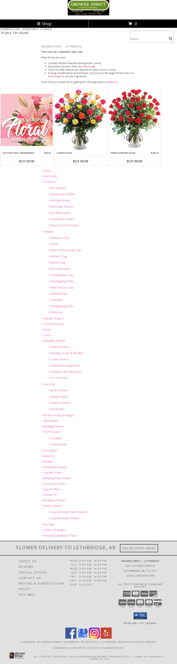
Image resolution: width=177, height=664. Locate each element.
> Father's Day (57, 262)
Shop (44, 23)
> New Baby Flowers (60, 206)
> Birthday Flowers (59, 200)
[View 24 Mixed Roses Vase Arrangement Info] (80, 119)
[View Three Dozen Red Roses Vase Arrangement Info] (134, 119)
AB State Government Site (106, 647)
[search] (170, 39)
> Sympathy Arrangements (64, 365)
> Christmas (55, 312)
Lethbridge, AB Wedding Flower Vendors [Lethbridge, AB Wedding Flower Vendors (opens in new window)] (129, 641)
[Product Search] (148, 39)
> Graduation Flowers (61, 219)
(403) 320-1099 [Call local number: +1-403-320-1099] (144, 575)
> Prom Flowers (50, 432)
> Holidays (47, 231)
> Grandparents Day (60, 275)
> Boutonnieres (57, 444)
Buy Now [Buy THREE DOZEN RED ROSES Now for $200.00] (134, 161)
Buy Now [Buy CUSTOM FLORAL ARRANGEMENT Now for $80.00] (26, 161)
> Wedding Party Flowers (56, 478)
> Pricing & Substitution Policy (59, 535)
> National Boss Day (60, 287)
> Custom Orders (51, 473)
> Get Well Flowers (59, 213)
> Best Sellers (49, 176)
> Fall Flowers (56, 409)
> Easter (53, 244)
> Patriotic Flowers (52, 318)
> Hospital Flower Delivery (64, 518)
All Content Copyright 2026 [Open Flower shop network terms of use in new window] (54, 656)
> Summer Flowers (59, 403)
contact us (112, 82)
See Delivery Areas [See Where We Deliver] (139, 548)
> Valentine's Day (58, 238)
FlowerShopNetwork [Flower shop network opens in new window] (91, 656)
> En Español (49, 450)
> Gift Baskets (49, 421)
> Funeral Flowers (59, 347)
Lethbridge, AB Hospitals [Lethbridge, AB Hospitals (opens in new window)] (81, 641)
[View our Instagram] (94, 637)
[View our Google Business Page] (82, 637)
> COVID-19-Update (53, 530)
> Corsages (55, 438)
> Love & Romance (52, 324)
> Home (46, 171)
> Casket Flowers (58, 359)
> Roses (46, 329)
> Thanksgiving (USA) (60, 306)
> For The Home (58, 378)
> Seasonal (48, 384)
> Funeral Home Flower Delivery (67, 512)
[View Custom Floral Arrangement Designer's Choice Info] (27, 119)
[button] (140, 615)
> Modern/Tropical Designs (57, 415)
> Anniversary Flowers (61, 194)
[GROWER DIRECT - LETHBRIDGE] (88, 14)
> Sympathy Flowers (53, 341)
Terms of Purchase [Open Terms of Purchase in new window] (148, 656)
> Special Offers (50, 489)
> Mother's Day (57, 256)
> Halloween (55, 300)
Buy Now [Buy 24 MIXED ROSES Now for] (80, 161)
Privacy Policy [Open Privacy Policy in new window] (120, 656)
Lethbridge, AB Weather (69, 647)
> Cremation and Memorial (64, 372)
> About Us (48, 456)
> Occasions (48, 182)
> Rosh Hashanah (59, 269)
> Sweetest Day (57, 294)
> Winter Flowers (58, 390)
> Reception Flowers (53, 500)
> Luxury (46, 335)
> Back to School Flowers (63, 225)
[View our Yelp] (106, 637)
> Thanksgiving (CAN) (61, 281)
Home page (88, 66)
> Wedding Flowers (52, 426)
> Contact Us (49, 495)
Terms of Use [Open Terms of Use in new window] (99, 658)
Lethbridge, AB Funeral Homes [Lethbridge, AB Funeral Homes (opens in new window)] (40, 641)
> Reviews (47, 461)
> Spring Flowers (58, 397)
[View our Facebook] (70, 637)
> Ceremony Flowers (53, 484)
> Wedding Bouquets (54, 467)
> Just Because (57, 188)
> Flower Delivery (51, 506)
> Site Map (47, 524)
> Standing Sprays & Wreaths (65, 353)
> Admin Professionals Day (64, 250)
